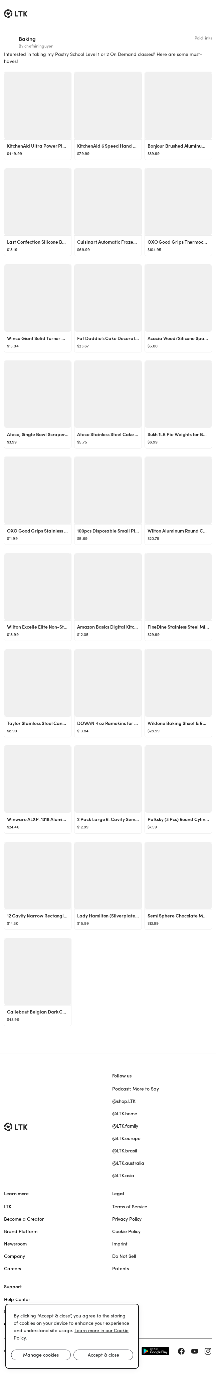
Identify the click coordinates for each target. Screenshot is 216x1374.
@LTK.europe (126, 1138)
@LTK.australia (128, 1163)
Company (14, 1256)
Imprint (120, 1244)
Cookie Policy (126, 1231)
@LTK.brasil (124, 1151)
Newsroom (15, 1244)
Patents (120, 1269)
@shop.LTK (124, 1101)
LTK (7, 1207)
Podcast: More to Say (135, 1089)
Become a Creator (24, 1219)
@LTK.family (125, 1126)
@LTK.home (124, 1114)
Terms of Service (129, 1207)
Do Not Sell (124, 1256)
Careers (12, 1269)
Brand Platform (20, 1231)
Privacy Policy (127, 1219)
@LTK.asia (123, 1176)
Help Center (17, 1299)
